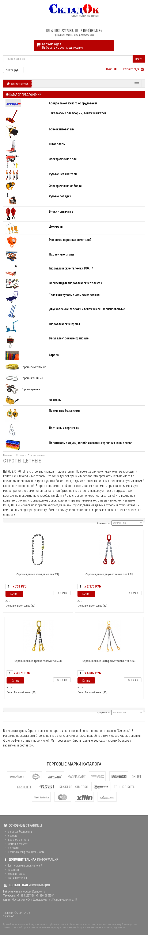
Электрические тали (62, 159)
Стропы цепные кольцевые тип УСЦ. (38, 574)
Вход (112, 69)
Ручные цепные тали (63, 174)
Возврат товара (14, 873)
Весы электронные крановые (69, 338)
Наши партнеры (15, 877)
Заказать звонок (17, 83)
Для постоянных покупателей (22, 865)
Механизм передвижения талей (70, 240)
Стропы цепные (31, 389)
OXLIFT (136, 776)
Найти (138, 59)
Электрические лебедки (65, 186)
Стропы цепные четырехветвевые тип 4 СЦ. (109, 661)
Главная (7, 455)
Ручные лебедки (60, 196)
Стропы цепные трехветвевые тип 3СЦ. (38, 661)
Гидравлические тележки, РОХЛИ (71, 268)
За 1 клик (62, 593)
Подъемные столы (61, 254)
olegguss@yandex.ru (17, 831)
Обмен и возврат (15, 843)
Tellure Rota (124, 787)
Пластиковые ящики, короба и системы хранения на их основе (90, 443)
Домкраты (56, 226)
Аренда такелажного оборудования (73, 103)
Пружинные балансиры (64, 410)
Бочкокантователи (61, 129)
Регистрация (134, 69)
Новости (10, 835)
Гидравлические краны (64, 324)
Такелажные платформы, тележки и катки (77, 113)
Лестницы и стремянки (64, 428)
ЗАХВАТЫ (55, 400)
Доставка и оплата (16, 839)
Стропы (54, 355)
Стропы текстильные (34, 367)
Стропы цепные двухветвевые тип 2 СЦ (109, 574)
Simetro (81, 787)
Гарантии (11, 869)
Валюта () (13, 70)
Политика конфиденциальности (24, 851)
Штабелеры (57, 144)
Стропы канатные (32, 378)
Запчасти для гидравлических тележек (75, 283)
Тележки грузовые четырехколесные (74, 295)
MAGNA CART (77, 776)
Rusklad (65, 787)
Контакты (11, 847)
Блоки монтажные (61, 211)
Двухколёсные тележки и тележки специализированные (87, 309)
